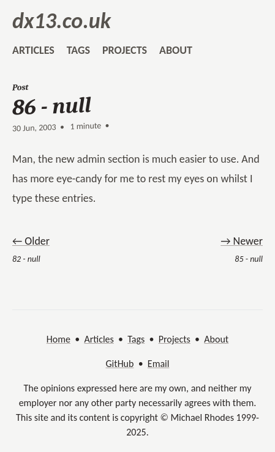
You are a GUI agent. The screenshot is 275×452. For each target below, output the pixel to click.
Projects (174, 339)
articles (33, 50)
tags (78, 50)
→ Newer (241, 241)
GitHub (120, 363)
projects (124, 50)
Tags (136, 339)
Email (159, 363)
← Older (31, 241)
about (175, 50)
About (216, 339)
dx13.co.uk (61, 20)
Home (58, 339)
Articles (98, 339)
